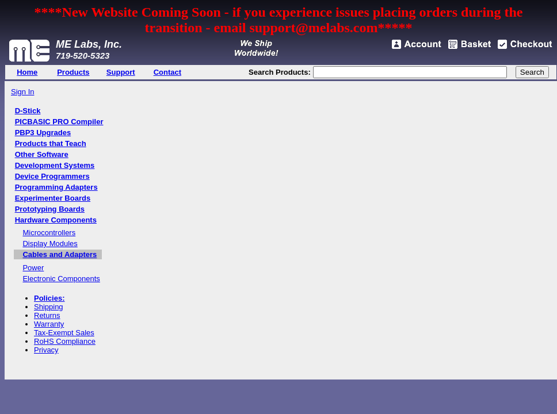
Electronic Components (61, 278)
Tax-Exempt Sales (64, 332)
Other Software (41, 154)
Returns (47, 315)
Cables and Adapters (59, 254)
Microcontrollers (48, 232)
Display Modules (49, 243)
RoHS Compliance (65, 341)
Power (33, 267)
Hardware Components (56, 220)
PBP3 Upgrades (43, 132)
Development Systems (55, 165)
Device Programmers (52, 176)
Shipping (48, 306)
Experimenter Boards (53, 198)
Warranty (49, 324)
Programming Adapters (56, 187)
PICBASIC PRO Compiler (59, 121)
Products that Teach (50, 143)
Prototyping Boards (50, 209)
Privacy (46, 350)
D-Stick (28, 110)
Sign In (22, 91)
